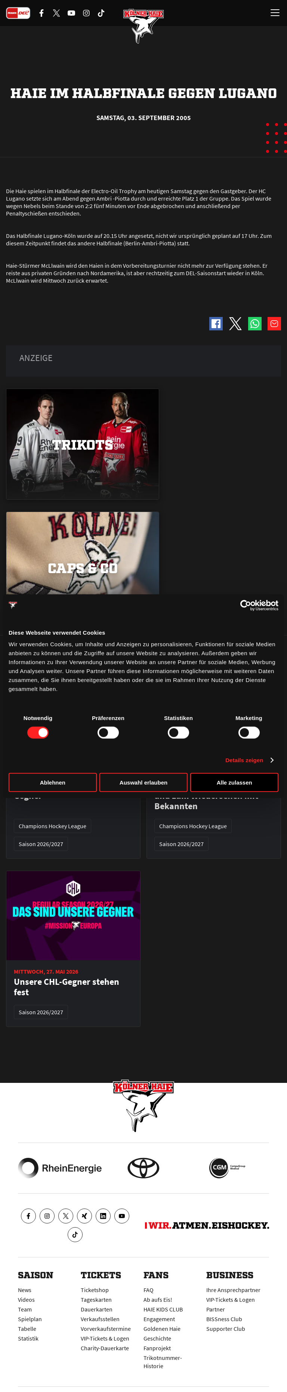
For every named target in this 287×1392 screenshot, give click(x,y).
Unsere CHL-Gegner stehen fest (66, 987)
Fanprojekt (157, 1348)
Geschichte (157, 1338)
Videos (26, 1299)
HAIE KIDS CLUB (163, 1309)
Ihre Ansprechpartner (233, 1290)
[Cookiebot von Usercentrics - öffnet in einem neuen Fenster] (245, 605)
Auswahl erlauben (143, 782)
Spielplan (30, 1319)
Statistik (28, 1338)
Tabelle (27, 1328)
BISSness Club (224, 1319)
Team (25, 1309)
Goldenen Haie (162, 1328)
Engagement (159, 1319)
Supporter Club (225, 1328)
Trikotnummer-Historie (163, 1362)
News (24, 1290)
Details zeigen (244, 760)
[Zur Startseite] (143, 26)
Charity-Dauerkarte (105, 1348)
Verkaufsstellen (100, 1319)
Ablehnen (52, 782)
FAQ (149, 1290)
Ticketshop (95, 1290)
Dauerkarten (96, 1309)
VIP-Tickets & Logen (105, 1338)
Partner (215, 1309)
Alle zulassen (234, 782)
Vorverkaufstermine (106, 1328)
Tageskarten (96, 1299)
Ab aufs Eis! (158, 1299)
